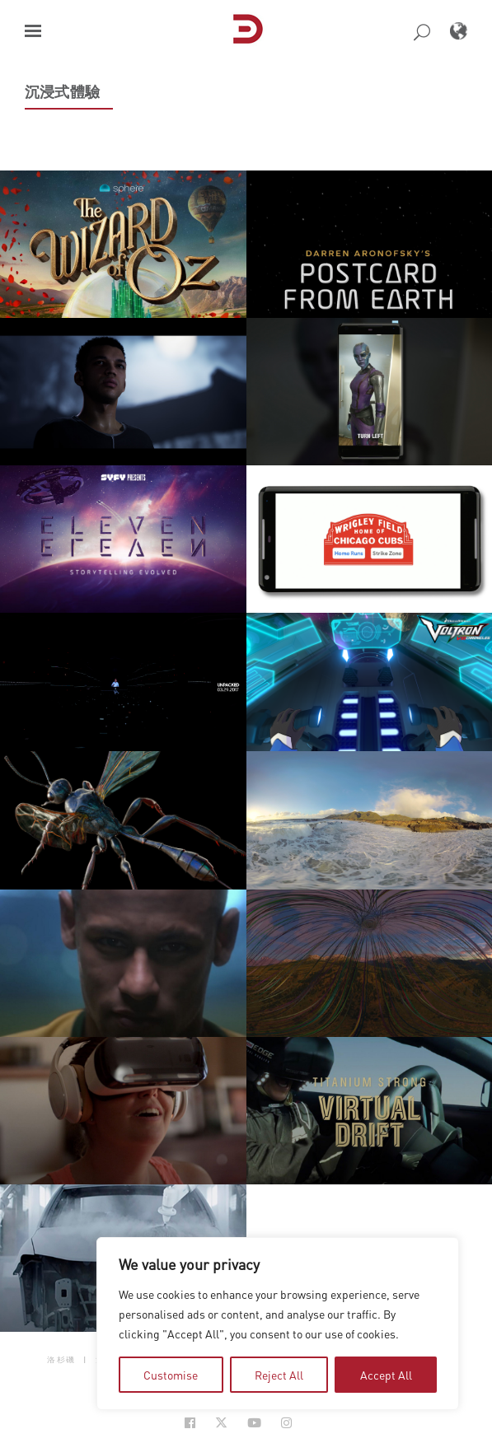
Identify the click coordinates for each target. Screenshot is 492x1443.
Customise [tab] (170, 1374)
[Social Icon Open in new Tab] (190, 1423)
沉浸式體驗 (62, 91)
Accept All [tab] (386, 1374)
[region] (277, 1323)
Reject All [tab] (279, 1374)
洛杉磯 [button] (61, 1359)
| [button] (85, 1359)
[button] (33, 31)
